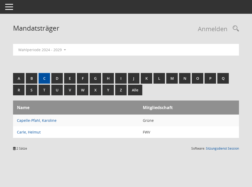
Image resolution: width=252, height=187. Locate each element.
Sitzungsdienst (222, 148)
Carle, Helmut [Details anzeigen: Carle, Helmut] (29, 132)
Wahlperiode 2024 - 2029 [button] (42, 49)
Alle (135, 90)
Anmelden (213, 28)
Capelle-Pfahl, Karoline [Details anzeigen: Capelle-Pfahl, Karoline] (37, 120)
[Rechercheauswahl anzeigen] (234, 28)
